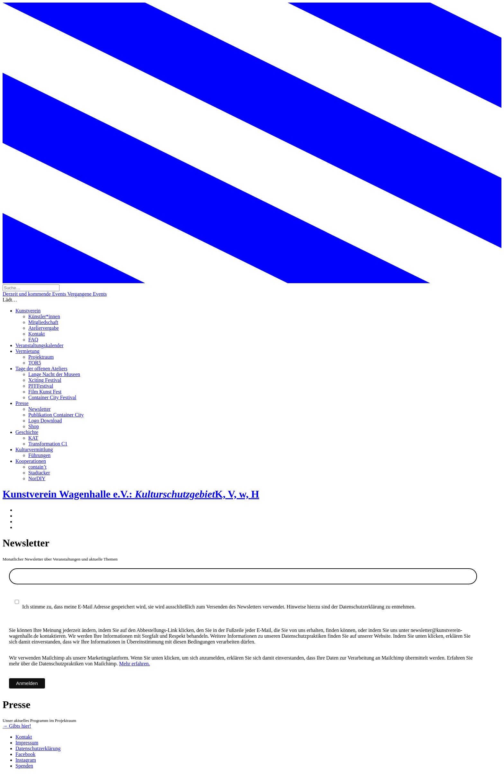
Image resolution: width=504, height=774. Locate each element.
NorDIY (36, 478)
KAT (33, 438)
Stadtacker (39, 472)
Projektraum (41, 357)
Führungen (39, 455)
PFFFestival (40, 386)
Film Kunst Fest (44, 391)
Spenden (24, 766)
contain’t (37, 467)
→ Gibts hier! (17, 726)
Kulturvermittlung (34, 449)
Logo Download (45, 420)
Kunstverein (27, 310)
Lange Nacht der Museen (54, 374)
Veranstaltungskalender (39, 345)
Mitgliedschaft (43, 322)
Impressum (26, 742)
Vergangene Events (87, 294)
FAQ (33, 339)
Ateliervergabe (43, 328)
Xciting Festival (44, 380)
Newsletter (39, 409)
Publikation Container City (56, 415)
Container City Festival (52, 397)
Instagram (25, 760)
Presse (22, 403)
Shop (33, 426)
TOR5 (34, 362)
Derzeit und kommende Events (35, 294)
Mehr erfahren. (134, 663)
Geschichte (26, 432)
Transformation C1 (48, 443)
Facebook (25, 754)
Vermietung (27, 351)
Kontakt (36, 334)
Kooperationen (30, 461)
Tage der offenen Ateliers (41, 368)
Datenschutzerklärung (37, 748)
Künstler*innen (44, 316)
